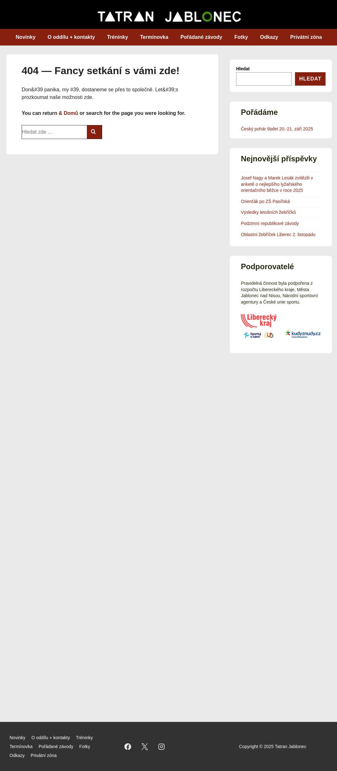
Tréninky (117, 37)
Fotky (241, 37)
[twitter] (145, 746)
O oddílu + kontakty (71, 37)
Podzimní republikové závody (270, 223)
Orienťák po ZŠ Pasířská (265, 201)
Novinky (25, 37)
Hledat (243, 68)
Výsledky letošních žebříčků (268, 212)
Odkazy (269, 37)
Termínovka (154, 37)
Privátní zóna (306, 37)
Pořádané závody (201, 37)
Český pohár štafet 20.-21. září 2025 (277, 128)
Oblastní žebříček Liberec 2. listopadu (278, 234)
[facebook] (128, 746)
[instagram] (162, 746)
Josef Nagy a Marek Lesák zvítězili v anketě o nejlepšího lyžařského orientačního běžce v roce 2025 (277, 184)
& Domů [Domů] (68, 113)
